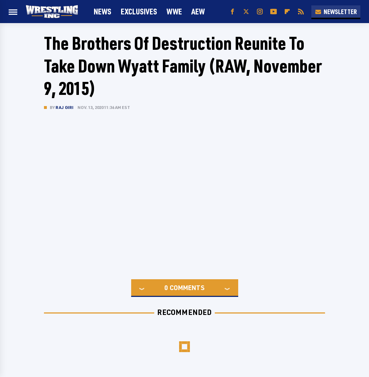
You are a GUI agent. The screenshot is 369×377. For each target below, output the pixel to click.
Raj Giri (64, 107)
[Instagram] (260, 12)
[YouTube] (273, 12)
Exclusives (139, 11)
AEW (198, 11)
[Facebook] (232, 12)
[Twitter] (246, 12)
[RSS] (301, 12)
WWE (174, 11)
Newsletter (336, 12)
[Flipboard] (287, 12)
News (102, 11)
